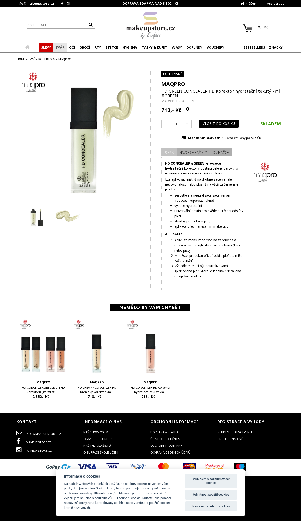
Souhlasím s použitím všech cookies (211, 481)
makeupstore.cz (34, 451)
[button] (60, 48)
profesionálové (230, 439)
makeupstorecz (33, 443)
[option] (43, 360)
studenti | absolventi (235, 432)
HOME (21, 59)
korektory (46, 59)
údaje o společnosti (166, 439)
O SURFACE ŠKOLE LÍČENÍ (100, 453)
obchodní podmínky (166, 446)
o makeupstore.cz (97, 439)
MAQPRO (173, 84)
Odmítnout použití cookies (211, 494)
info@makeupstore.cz (35, 3)
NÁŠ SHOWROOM (95, 432)
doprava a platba (164, 432)
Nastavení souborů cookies (211, 506)
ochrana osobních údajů (170, 453)
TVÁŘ (32, 59)
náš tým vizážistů (97, 446)
